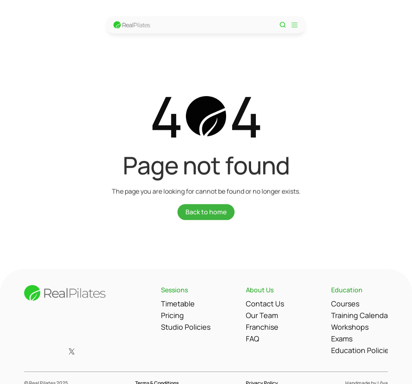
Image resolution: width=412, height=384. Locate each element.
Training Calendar (360, 315)
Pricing (172, 315)
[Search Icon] (282, 25)
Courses (345, 303)
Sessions (174, 289)
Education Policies (362, 350)
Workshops (350, 327)
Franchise (262, 327)
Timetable (178, 303)
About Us (260, 289)
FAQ (252, 338)
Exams (341, 338)
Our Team (262, 315)
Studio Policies (185, 327)
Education (347, 289)
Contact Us (265, 303)
